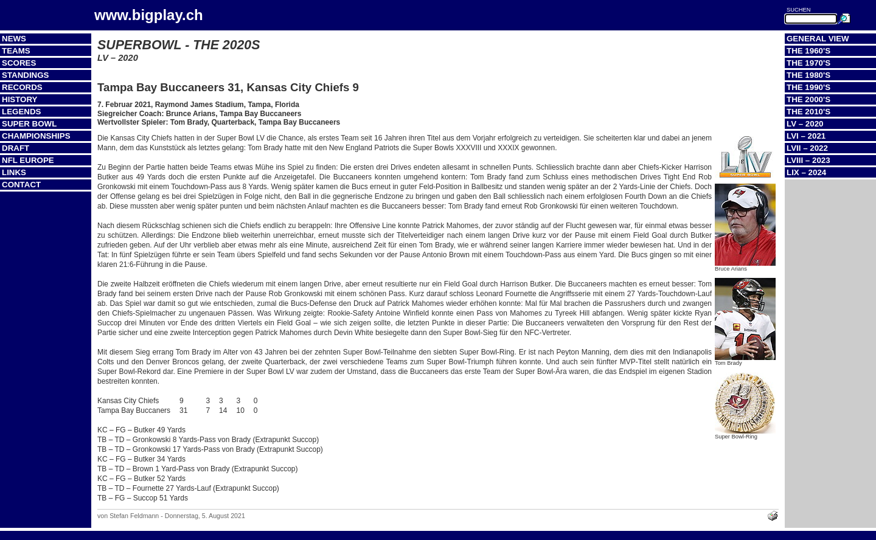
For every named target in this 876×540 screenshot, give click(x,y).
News (14, 38)
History (20, 99)
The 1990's (808, 87)
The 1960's (808, 50)
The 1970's (808, 63)
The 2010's (808, 111)
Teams (16, 50)
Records (22, 87)
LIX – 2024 (806, 172)
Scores (19, 63)
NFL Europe (28, 160)
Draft (15, 148)
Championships (36, 135)
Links (14, 172)
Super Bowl (29, 123)
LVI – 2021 (806, 135)
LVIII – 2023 (808, 160)
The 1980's (808, 75)
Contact (21, 184)
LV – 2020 (805, 123)
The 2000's (808, 99)
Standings (25, 75)
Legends (21, 111)
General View (818, 38)
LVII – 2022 (807, 148)
